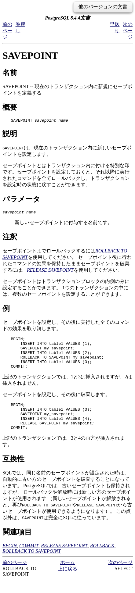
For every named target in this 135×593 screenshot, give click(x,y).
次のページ (128, 31)
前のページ (7, 31)
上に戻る (67, 582)
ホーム (67, 576)
